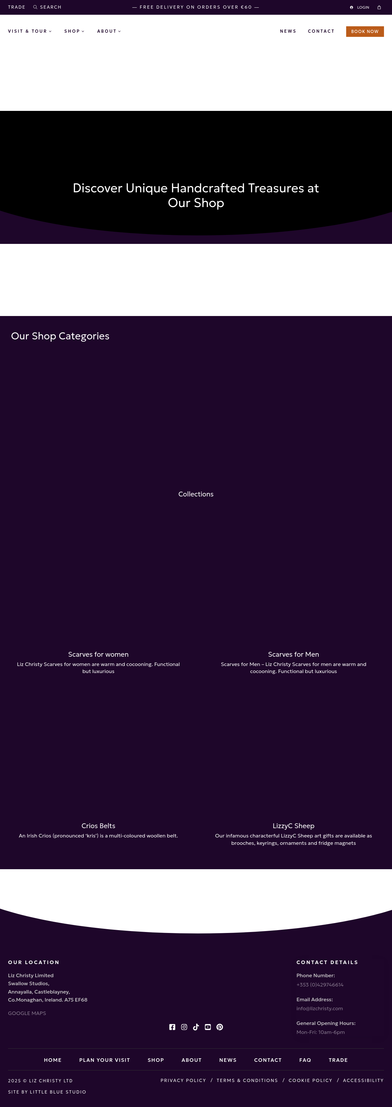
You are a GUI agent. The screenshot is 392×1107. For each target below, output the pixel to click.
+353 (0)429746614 (320, 975)
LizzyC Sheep (293, 871)
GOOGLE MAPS (27, 1004)
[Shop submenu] (87, 31)
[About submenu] (124, 31)
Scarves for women (98, 655)
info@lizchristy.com (319, 1000)
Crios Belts (98, 871)
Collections (196, 454)
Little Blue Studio (59, 1095)
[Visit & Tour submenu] (55, 31)
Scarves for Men (293, 655)
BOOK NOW (365, 31)
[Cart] (380, 7)
